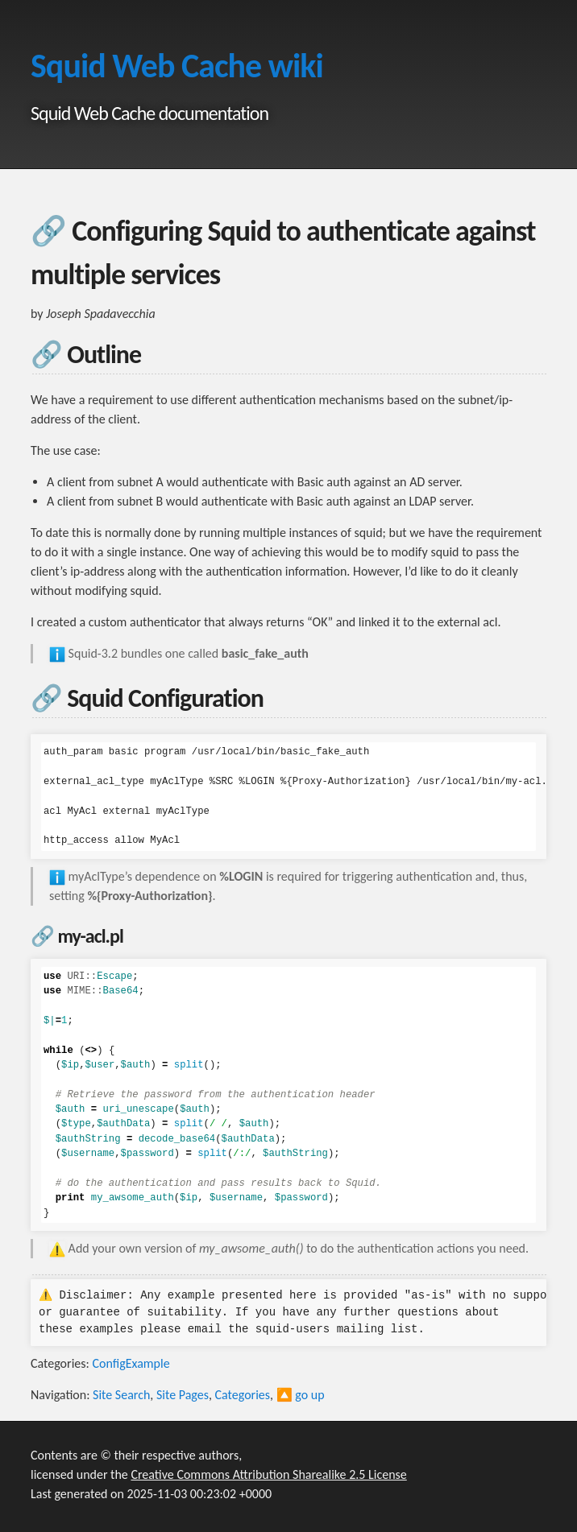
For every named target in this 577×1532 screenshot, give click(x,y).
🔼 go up (300, 1394)
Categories (243, 1394)
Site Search (121, 1394)
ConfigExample (130, 1363)
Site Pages (182, 1394)
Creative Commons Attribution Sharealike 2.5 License (268, 1474)
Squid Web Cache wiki (177, 65)
